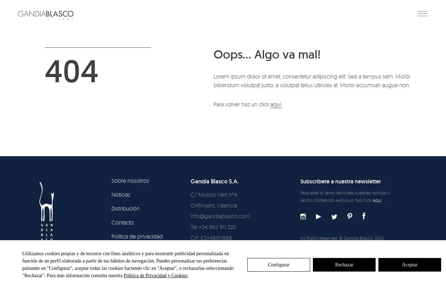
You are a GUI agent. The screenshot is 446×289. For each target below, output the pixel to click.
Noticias (121, 194)
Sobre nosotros (130, 180)
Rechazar (344, 264)
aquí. (276, 104)
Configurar (278, 264)
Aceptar (409, 264)
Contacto (123, 222)
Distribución (126, 208)
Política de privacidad (137, 236)
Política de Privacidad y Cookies (155, 275)
